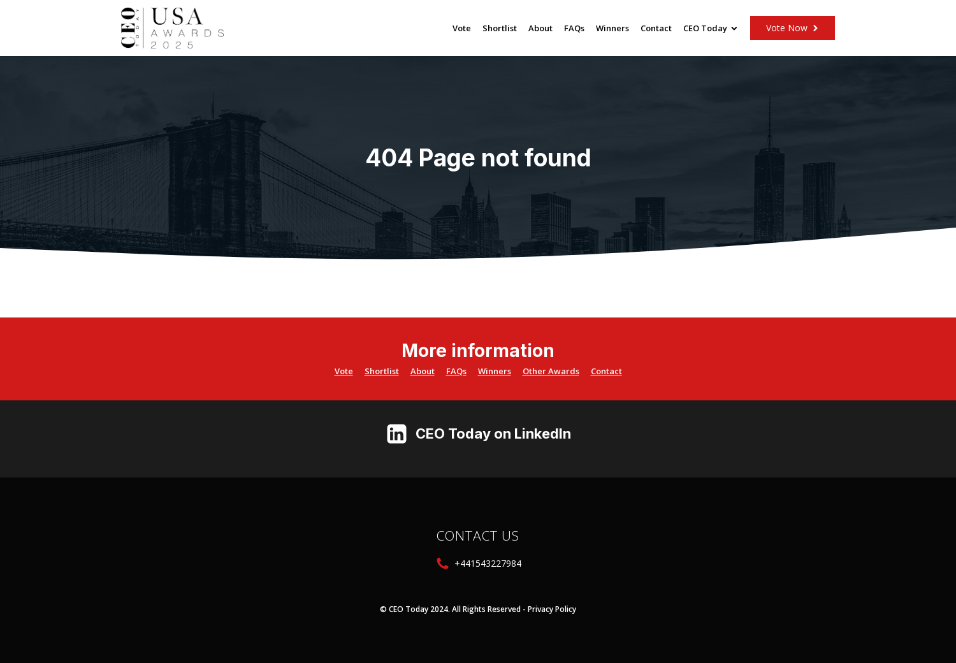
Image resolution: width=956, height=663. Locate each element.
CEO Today (710, 28)
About (540, 28)
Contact (656, 28)
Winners (612, 28)
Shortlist (499, 28)
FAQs (574, 28)
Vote (462, 28)
